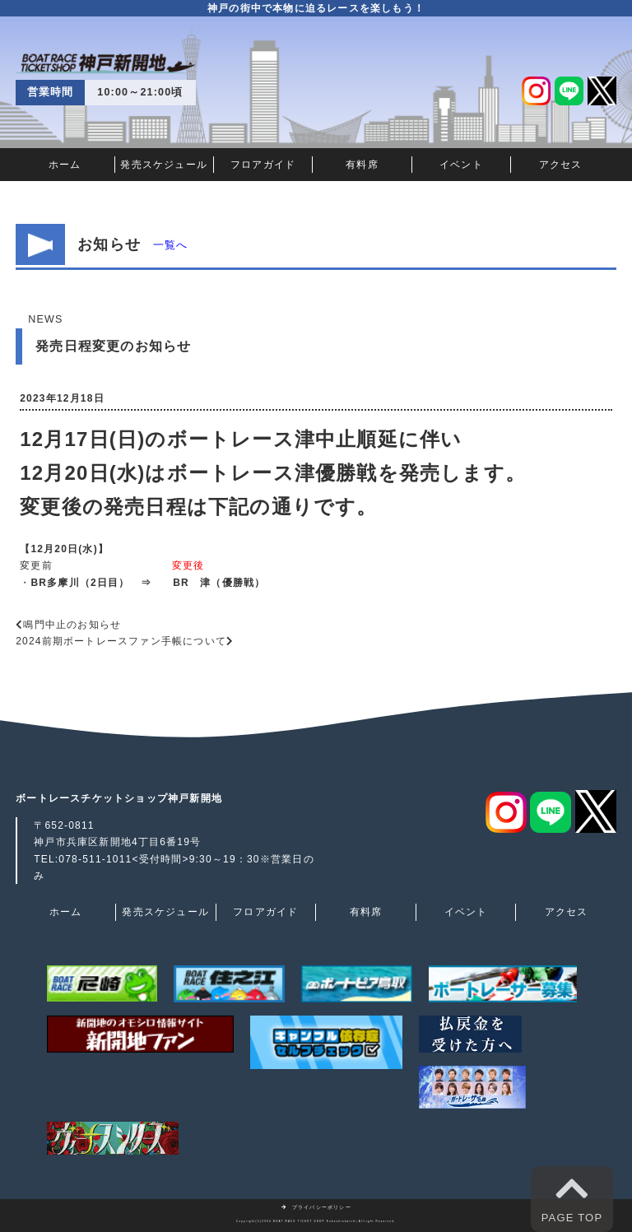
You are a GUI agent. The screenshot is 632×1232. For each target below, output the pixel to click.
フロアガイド (262, 164)
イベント (461, 164)
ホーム (65, 164)
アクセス (561, 164)
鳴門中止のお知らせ (72, 624)
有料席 (362, 164)
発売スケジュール (163, 164)
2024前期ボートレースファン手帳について (121, 641)
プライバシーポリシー (316, 1207)
